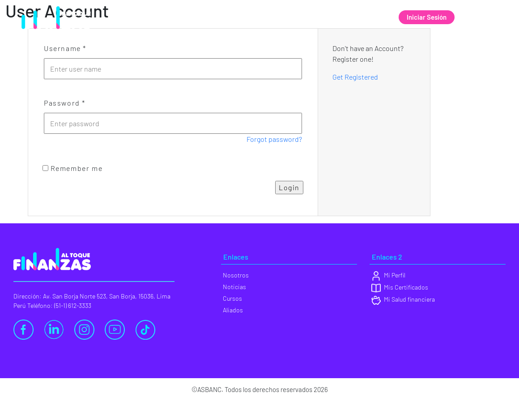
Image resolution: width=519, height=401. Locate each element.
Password (64, 102)
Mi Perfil (388, 275)
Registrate (482, 17)
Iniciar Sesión (427, 17)
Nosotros (233, 17)
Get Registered (355, 77)
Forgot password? (274, 139)
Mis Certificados (399, 287)
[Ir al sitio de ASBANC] (52, 10)
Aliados (368, 17)
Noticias (280, 17)
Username (65, 48)
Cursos (325, 17)
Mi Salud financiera (403, 299)
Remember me (72, 168)
